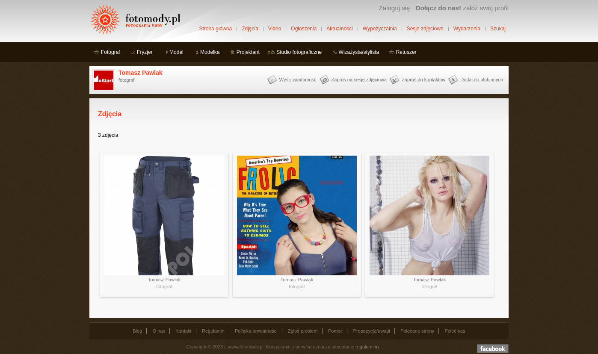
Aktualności (339, 29)
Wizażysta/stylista (359, 52)
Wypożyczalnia (380, 29)
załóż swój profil (462, 8)
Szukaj (498, 29)
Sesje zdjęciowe (425, 29)
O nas (159, 330)
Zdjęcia (250, 29)
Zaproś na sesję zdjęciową (359, 79)
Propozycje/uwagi (371, 330)
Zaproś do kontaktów (423, 79)
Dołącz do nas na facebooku (493, 348)
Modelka (209, 52)
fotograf (164, 286)
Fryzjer (145, 52)
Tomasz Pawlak (140, 72)
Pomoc (335, 330)
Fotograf (110, 52)
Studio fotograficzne (299, 52)
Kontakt (183, 330)
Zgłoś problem (303, 330)
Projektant (248, 52)
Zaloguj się (394, 8)
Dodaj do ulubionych (481, 79)
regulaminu (367, 346)
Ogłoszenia (304, 29)
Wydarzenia (466, 29)
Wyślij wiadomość (298, 79)
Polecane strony (417, 330)
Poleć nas (454, 330)
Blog (137, 330)
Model (176, 52)
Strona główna (215, 29)
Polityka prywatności (256, 330)
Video (274, 29)
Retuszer (406, 52)
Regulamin (213, 330)
